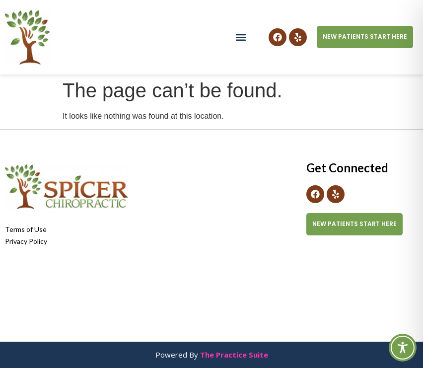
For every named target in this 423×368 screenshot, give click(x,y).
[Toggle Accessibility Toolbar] (403, 348)
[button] (240, 37)
